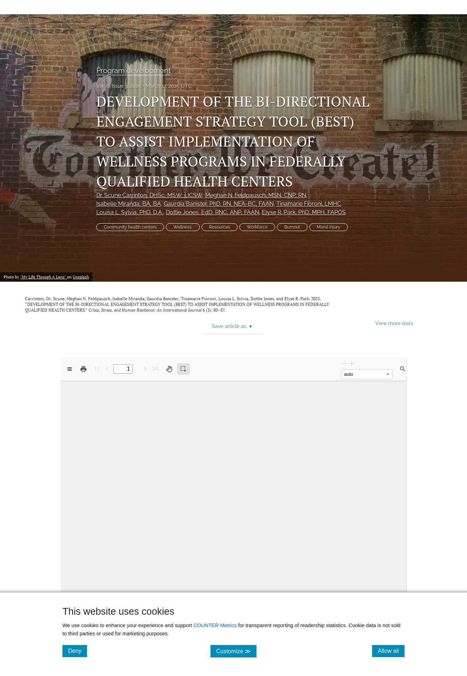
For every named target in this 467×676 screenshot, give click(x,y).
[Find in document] (402, 369)
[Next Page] (145, 368)
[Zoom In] (351, 363)
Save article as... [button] (232, 326)
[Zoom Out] (344, 363)
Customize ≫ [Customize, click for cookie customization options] (236, 650)
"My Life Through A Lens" (43, 277)
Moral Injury (328, 227)
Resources (219, 227)
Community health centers (130, 227)
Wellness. (182, 227)
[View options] (70, 369)
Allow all (391, 650)
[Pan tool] (169, 369)
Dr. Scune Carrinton (149, 195)
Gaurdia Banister (219, 203)
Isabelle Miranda (128, 203)
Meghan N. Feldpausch (255, 195)
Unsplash (81, 277)
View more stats (394, 323)
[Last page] (155, 368)
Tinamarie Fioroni (308, 203)
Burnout (292, 227)
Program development (133, 70)
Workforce (257, 227)
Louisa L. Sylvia (129, 212)
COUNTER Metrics (215, 625)
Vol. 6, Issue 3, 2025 (118, 86)
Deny (77, 650)
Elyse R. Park (304, 212)
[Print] (83, 369)
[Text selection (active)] (183, 369)
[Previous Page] (107, 368)
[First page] (97, 368)
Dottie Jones (212, 212)
